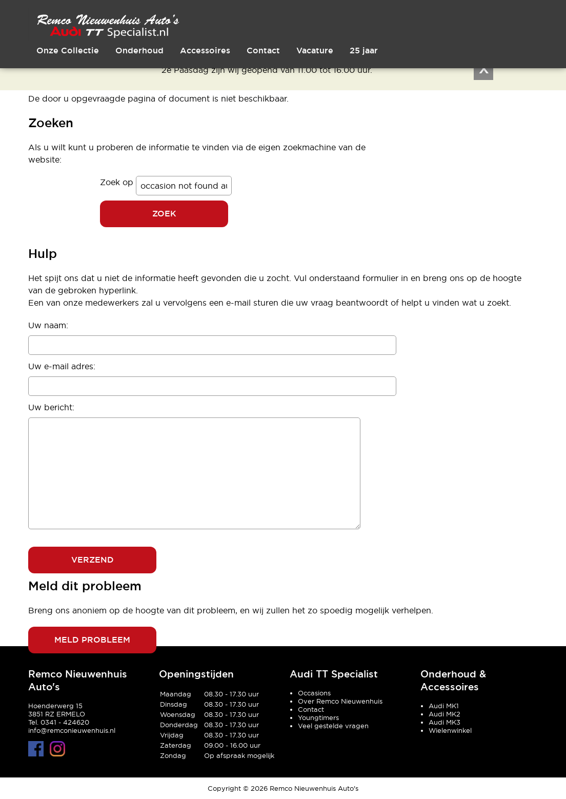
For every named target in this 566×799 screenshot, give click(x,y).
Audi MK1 (444, 706)
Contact (311, 709)
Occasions (314, 693)
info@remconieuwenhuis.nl (71, 730)
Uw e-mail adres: (61, 366)
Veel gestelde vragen (333, 726)
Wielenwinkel (450, 730)
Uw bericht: (51, 407)
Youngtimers (318, 717)
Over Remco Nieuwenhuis (340, 701)
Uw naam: (48, 325)
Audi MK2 (444, 714)
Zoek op (118, 182)
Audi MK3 (444, 722)
